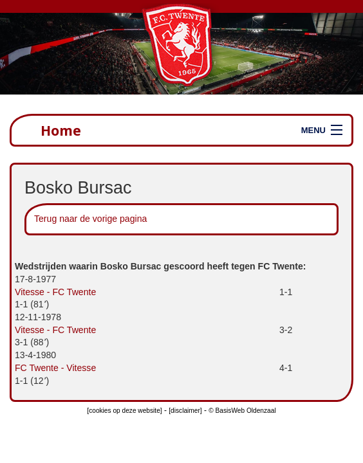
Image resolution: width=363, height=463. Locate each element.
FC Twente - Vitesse (55, 368)
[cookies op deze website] (124, 410)
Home (61, 130)
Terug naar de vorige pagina (90, 218)
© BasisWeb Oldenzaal (242, 410)
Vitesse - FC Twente (55, 292)
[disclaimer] (185, 410)
